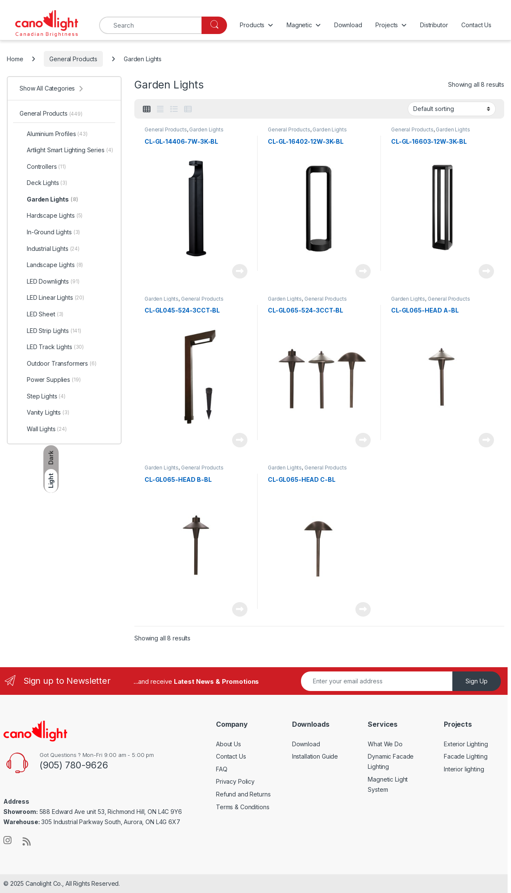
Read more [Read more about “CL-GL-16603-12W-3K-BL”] (486, 271)
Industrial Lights (49, 249)
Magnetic (299, 24)
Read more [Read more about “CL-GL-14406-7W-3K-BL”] (239, 271)
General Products (73, 59)
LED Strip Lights (50, 331)
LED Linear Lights (52, 298)
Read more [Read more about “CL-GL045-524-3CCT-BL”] (239, 440)
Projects (386, 24)
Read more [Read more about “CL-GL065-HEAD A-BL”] (486, 440)
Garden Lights (206, 129)
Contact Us (476, 24)
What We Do (385, 744)
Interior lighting (464, 769)
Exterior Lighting (466, 744)
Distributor (434, 24)
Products (252, 24)
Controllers (43, 167)
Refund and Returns (243, 794)
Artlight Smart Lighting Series (66, 150)
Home (15, 59)
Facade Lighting (466, 756)
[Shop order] (452, 109)
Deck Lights (43, 183)
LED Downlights (49, 281)
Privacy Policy (235, 781)
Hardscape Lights (51, 215)
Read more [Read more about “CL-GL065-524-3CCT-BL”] (363, 440)
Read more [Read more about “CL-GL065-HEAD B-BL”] (239, 609)
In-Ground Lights (50, 232)
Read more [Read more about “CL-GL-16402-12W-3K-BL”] (363, 271)
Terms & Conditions (242, 807)
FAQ (221, 769)
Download (348, 24)
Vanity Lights (44, 412)
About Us (228, 744)
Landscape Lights (51, 265)
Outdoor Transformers (58, 363)
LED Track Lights (52, 347)
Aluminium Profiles (54, 134)
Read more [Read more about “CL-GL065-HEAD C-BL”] (363, 609)
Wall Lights (43, 429)
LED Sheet (41, 314)
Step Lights (42, 396)
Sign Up (477, 681)
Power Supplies (50, 380)
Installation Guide (315, 756)
